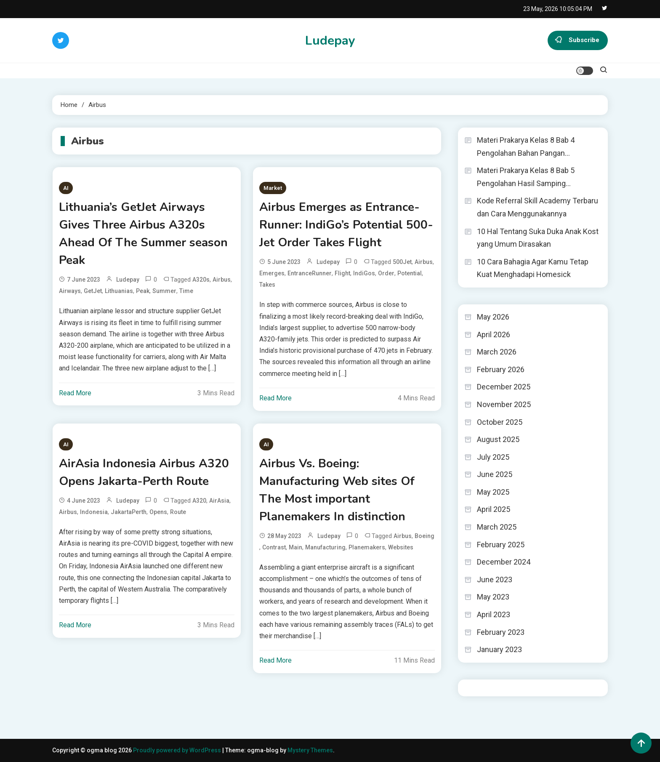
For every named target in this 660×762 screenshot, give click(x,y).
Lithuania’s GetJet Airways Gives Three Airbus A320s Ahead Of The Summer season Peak (143, 233)
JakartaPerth (128, 512)
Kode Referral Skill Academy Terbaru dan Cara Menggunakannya (537, 207)
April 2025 (493, 509)
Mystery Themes (310, 750)
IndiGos (364, 273)
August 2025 (498, 439)
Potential (409, 273)
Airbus (222, 279)
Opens (158, 512)
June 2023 (494, 579)
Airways (70, 291)
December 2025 (503, 386)
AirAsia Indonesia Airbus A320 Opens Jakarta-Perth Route (144, 472)
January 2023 (499, 649)
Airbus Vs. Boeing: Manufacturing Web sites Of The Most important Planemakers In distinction (337, 490)
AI (66, 188)
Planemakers (367, 547)
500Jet (402, 261)
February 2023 (500, 632)
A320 (199, 500)
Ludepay (330, 40)
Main (295, 547)
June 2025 (494, 474)
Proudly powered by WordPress (177, 750)
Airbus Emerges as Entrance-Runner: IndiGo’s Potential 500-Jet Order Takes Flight (346, 224)
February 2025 (500, 544)
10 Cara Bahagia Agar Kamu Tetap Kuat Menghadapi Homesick (532, 268)
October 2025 (499, 422)
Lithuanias (119, 291)
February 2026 (500, 369)
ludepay (127, 279)
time (186, 291)
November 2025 (504, 404)
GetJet (93, 291)
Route (178, 512)
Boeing (424, 536)
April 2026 (493, 334)
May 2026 (493, 316)
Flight (342, 273)
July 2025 (493, 457)
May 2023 (493, 596)
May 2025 (493, 492)
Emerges (272, 273)
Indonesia (94, 512)
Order (386, 273)
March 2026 (496, 351)
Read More (75, 393)
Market (272, 188)
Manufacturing (325, 547)
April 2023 (493, 614)
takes (267, 284)
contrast (274, 547)
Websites (400, 547)
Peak (142, 291)
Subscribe (577, 40)
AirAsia (219, 500)
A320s (201, 279)
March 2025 (496, 526)
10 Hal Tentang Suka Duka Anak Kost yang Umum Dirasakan (538, 238)
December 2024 (503, 561)
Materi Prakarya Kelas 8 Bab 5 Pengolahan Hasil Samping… (526, 177)
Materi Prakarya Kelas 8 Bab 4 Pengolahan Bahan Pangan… (526, 146)
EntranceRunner (309, 273)
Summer (164, 291)
